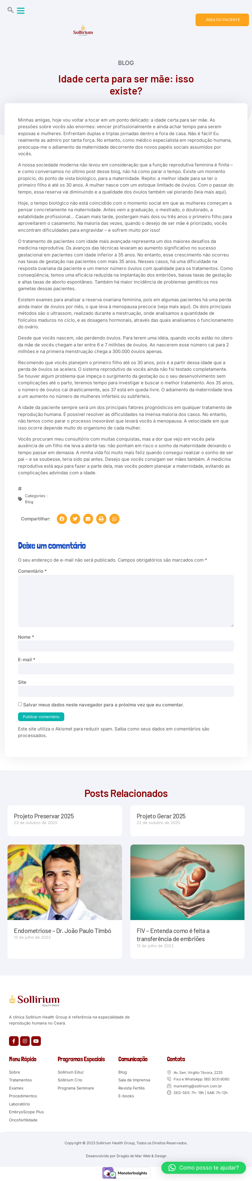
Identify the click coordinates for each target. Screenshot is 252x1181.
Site (22, 682)
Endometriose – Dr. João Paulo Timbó (62, 930)
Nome (26, 637)
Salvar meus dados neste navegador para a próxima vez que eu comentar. (103, 705)
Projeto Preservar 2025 (44, 816)
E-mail (26, 659)
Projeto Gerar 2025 (161, 816)
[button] (20, 10)
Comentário (32, 571)
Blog (126, 63)
